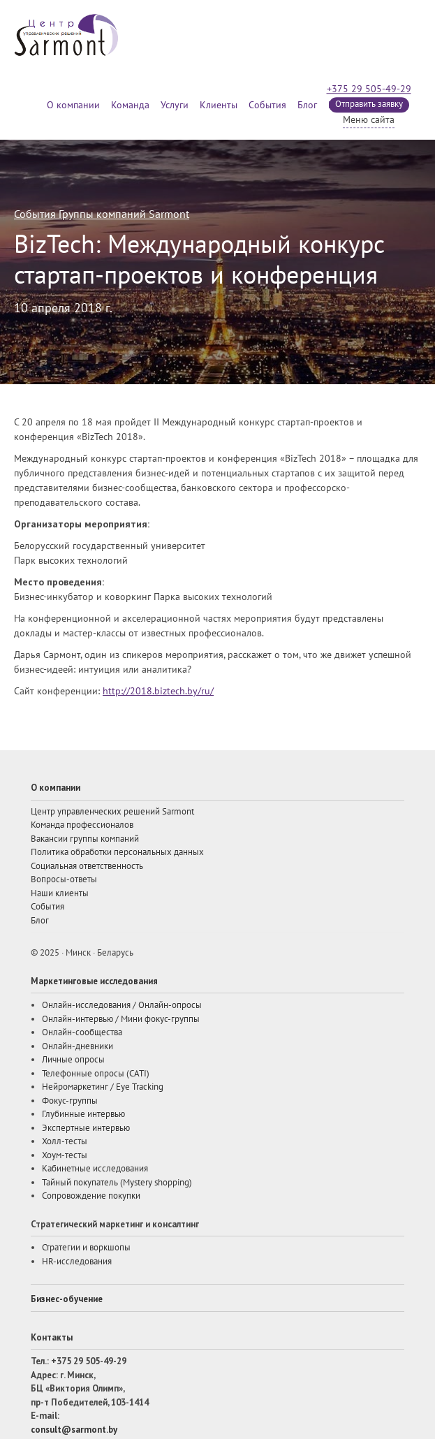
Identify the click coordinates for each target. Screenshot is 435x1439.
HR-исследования (77, 1261)
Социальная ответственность (87, 866)
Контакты (52, 1337)
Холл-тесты (64, 1141)
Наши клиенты (60, 893)
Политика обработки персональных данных (117, 852)
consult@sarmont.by (74, 1430)
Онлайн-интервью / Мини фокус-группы (121, 1019)
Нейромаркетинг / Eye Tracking (102, 1087)
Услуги (175, 105)
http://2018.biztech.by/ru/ (158, 691)
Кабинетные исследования (95, 1168)
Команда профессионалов (82, 825)
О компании (73, 105)
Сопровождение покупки (91, 1195)
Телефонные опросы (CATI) (95, 1073)
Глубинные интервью (83, 1114)
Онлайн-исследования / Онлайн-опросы (122, 1005)
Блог (307, 105)
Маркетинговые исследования (94, 981)
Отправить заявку (369, 104)
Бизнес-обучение (67, 1299)
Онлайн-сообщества (82, 1032)
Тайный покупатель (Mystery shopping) (117, 1182)
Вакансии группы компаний (85, 839)
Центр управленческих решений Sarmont (112, 811)
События (267, 105)
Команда (130, 105)
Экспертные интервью (86, 1128)
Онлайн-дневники (77, 1046)
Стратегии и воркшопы (86, 1247)
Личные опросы (73, 1059)
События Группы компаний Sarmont (101, 214)
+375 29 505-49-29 (369, 89)
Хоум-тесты (64, 1155)
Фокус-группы (70, 1100)
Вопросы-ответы (64, 879)
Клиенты (218, 105)
